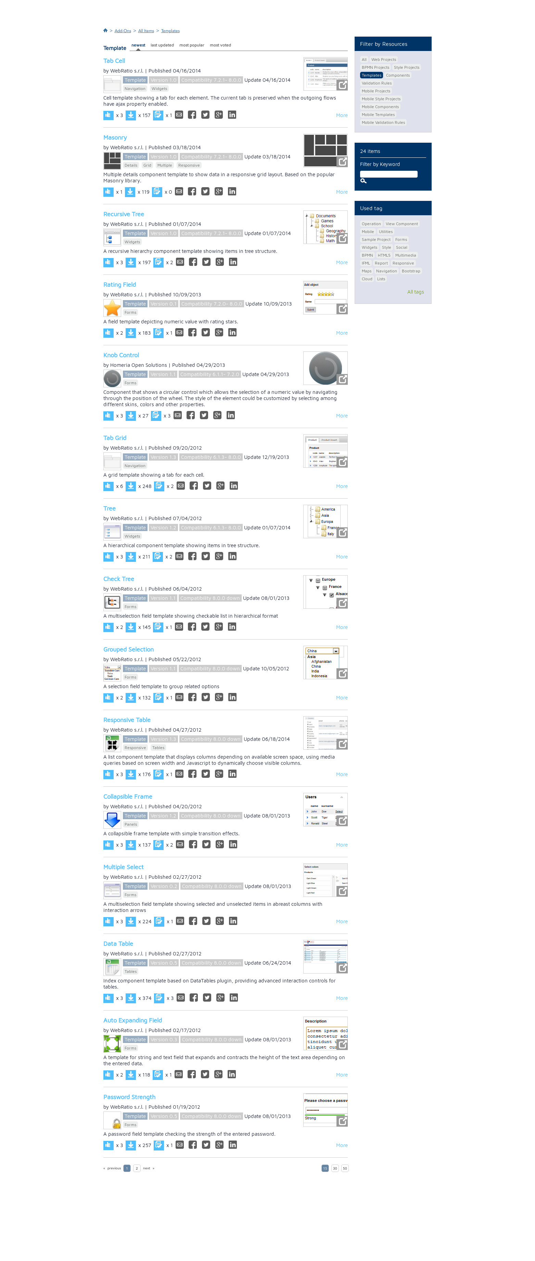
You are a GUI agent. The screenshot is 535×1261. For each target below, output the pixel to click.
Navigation (135, 88)
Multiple (164, 165)
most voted (220, 45)
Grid (147, 165)
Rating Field (119, 284)
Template (135, 80)
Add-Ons (123, 30)
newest (138, 45)
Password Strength (129, 1097)
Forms (130, 312)
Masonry (115, 137)
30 (335, 1169)
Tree (109, 508)
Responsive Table (127, 719)
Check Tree (118, 578)
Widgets (159, 88)
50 (345, 1169)
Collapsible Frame (127, 796)
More (342, 115)
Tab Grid (114, 437)
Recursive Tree (123, 214)
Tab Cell (114, 60)
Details (131, 165)
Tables (158, 747)
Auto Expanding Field (132, 1020)
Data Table (118, 943)
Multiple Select (123, 867)
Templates (170, 30)
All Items (146, 30)
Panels (131, 824)
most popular (191, 45)
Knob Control (121, 355)
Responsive (189, 165)
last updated (162, 45)
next (146, 1168)
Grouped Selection (128, 649)
